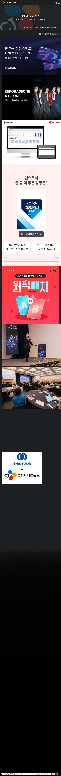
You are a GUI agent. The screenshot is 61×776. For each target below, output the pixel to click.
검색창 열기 (56, 3)
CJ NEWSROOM (3, 2)
